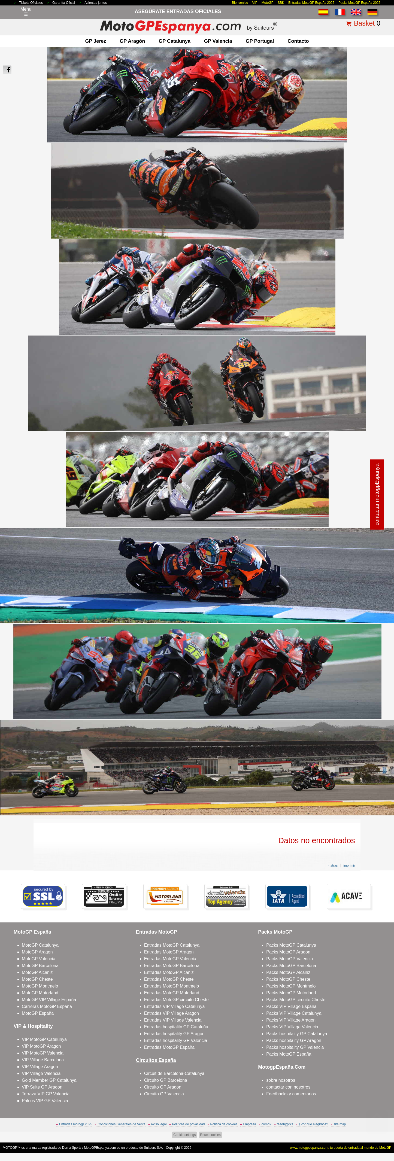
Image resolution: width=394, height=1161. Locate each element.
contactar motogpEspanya (377, 494)
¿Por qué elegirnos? (313, 1124)
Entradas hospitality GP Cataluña (176, 1027)
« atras (333, 865)
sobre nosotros (280, 1080)
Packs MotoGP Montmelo (291, 986)
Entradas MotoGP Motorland (171, 993)
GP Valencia (218, 41)
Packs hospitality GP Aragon (293, 1040)
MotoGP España (38, 1013)
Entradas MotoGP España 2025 (311, 3)
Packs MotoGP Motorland (291, 993)
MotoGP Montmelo (40, 986)
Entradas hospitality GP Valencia (175, 1040)
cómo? (266, 1124)
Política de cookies (224, 1124)
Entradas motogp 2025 (75, 1124)
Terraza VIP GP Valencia (45, 1094)
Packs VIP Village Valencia (292, 1027)
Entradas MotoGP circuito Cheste (176, 999)
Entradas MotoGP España (169, 1047)
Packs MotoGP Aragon (288, 952)
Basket (364, 23)
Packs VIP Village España (291, 1006)
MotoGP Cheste (37, 979)
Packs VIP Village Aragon (291, 1020)
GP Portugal (260, 41)
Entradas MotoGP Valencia (170, 958)
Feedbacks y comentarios (291, 1094)
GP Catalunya (174, 41)
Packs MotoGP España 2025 (359, 3)
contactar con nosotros (288, 1087)
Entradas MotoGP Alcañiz (169, 972)
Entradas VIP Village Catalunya (174, 1006)
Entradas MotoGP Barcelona (171, 965)
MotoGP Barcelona (40, 965)
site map (340, 1124)
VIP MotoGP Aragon (41, 1046)
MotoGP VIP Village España (49, 999)
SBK (281, 3)
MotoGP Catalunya (40, 945)
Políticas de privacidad (188, 1124)
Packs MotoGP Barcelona (291, 965)
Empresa (249, 1124)
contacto (298, 41)
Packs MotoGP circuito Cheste (295, 999)
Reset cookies (210, 1135)
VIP (254, 3)
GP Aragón (132, 41)
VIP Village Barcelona (43, 1060)
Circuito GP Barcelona (165, 1080)
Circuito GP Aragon (162, 1087)
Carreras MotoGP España (47, 1006)
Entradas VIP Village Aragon (171, 1013)
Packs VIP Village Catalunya (293, 1013)
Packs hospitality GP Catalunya (296, 1033)
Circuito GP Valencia (164, 1094)
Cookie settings (184, 1135)
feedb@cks (285, 1124)
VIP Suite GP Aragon (42, 1087)
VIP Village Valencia (41, 1073)
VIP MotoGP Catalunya (44, 1039)
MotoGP (268, 3)
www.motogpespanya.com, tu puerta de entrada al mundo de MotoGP (340, 1148)
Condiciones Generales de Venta (121, 1124)
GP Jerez (95, 41)
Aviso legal (159, 1124)
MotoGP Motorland (40, 993)
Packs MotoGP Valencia (289, 958)
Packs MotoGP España (288, 1054)
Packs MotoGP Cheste (288, 979)
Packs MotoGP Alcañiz (288, 972)
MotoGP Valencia (38, 958)
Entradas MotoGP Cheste (169, 979)
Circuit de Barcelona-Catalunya (174, 1073)
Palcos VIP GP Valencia (45, 1100)
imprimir (349, 865)
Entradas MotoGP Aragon (169, 952)
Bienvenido (240, 3)
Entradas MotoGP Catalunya (171, 945)
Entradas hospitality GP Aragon (174, 1033)
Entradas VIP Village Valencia (173, 1020)
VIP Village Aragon (40, 1066)
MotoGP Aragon (37, 952)
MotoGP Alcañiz (37, 972)
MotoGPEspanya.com (100, 1148)
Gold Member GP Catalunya (49, 1080)
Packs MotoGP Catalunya (291, 945)
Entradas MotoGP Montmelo (171, 986)
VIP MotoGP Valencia (42, 1053)
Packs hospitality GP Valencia (295, 1047)
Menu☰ (25, 12)
